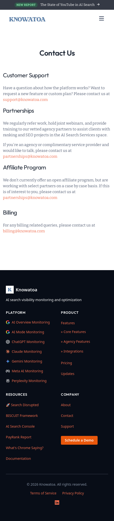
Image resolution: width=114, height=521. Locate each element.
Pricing (66, 363)
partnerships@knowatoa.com (30, 156)
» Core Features (73, 331)
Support (67, 426)
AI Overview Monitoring (28, 322)
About (66, 405)
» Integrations (72, 351)
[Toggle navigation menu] (101, 19)
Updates (67, 373)
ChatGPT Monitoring (25, 341)
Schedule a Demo (79, 440)
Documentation (18, 458)
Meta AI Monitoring (24, 371)
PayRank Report (18, 437)
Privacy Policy (73, 493)
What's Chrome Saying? (25, 447)
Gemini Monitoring (24, 361)
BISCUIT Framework (22, 415)
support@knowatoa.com (25, 99)
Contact (67, 415)
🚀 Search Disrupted (22, 405)
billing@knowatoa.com (24, 231)
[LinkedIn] (57, 502)
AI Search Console (20, 426)
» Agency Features (75, 341)
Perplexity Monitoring (26, 380)
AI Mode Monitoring (25, 332)
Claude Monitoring (24, 351)
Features (68, 323)
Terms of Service (43, 493)
